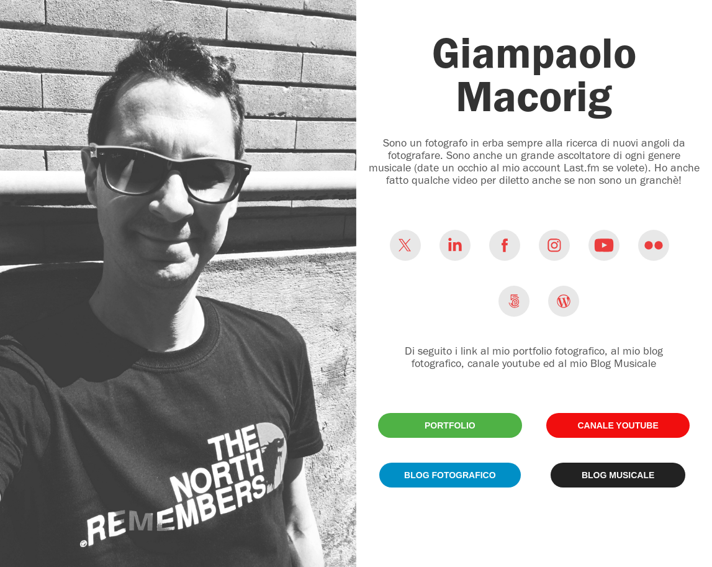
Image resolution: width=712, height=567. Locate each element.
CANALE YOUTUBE (617, 425)
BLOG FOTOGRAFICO (450, 475)
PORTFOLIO (450, 425)
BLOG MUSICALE (618, 475)
